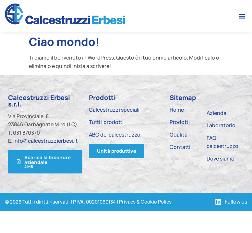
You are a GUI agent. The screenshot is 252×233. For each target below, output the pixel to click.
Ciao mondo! (64, 42)
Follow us (236, 201)
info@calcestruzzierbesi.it (45, 140)
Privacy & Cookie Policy (145, 201)
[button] (241, 16)
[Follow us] (218, 202)
